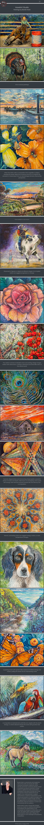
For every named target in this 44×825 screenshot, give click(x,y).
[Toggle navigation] (39, 1)
